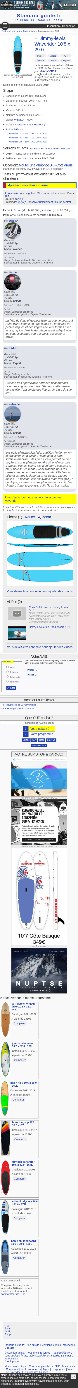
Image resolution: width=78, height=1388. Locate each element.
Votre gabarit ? (40, 728)
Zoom (44, 517)
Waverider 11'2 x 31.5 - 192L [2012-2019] (27, 134)
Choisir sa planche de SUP (44, 1366)
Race (41, 740)
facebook (68, 1345)
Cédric (17, 210)
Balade (26, 740)
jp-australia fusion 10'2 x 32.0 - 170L (23, 1045)
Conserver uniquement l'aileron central (49, 202)
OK (73, 1376)
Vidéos (53, 56)
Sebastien (15, 404)
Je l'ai (12, 667)
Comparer (65, 61)
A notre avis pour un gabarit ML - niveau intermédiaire (35, 193)
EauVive (51, 740)
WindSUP (19, 119)
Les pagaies (58, 1369)
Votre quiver (8, 661)
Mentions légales (51, 1345)
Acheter (40, 61)
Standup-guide (39, 15)
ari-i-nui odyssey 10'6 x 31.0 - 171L (24, 1203)
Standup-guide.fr (14, 1345)
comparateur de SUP (13, 1294)
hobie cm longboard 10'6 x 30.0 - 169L (23, 1242)
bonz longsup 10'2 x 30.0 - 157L (24, 1124)
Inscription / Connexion (61, 25)
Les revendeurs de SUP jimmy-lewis (19, 705)
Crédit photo (12, 1361)
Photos (40, 56)
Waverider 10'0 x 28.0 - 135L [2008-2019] (27, 142)
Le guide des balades (36, 1372)
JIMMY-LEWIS (47, 71)
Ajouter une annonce (35, 165)
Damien (13, 220)
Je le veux (14, 682)
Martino (48, 210)
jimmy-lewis (22, 31)
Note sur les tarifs (40, 148)
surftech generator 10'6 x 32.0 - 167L (23, 1163)
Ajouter (30, 517)
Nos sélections (39, 745)
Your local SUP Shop (8, 1330)
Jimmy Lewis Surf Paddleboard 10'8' (50, 627)
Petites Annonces (31, 1369)
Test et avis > (8, 31)
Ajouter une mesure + (32, 124)
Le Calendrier (13, 1372)
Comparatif (12, 1369)
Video (70, 1369)
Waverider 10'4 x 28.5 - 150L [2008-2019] (27, 138)
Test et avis (68, 1366)
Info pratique (20, 1366)
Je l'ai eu (14, 672)
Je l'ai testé (15, 677)
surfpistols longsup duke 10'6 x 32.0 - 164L (24, 1006)
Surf (34, 740)
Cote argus (64, 165)
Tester (53, 61)
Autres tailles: (13, 129)
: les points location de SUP (18, 708)
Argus (46, 1369)
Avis (66, 56)
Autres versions (61, 148)
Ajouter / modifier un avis (28, 185)
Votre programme (41, 734)
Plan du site (32, 1345)
